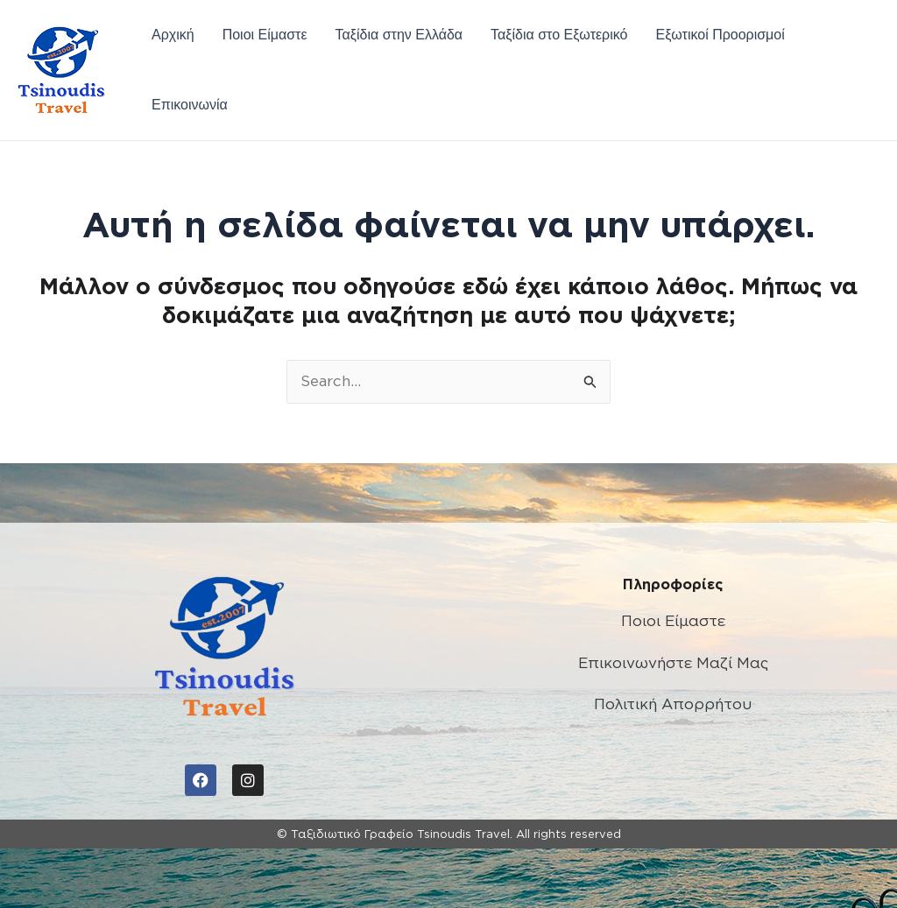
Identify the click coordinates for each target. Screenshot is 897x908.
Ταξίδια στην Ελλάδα (399, 34)
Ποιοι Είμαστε (264, 34)
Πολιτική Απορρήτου (673, 704)
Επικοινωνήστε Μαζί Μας (673, 663)
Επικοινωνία (190, 104)
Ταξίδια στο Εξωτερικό (559, 34)
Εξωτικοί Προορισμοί (719, 34)
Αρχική (173, 34)
